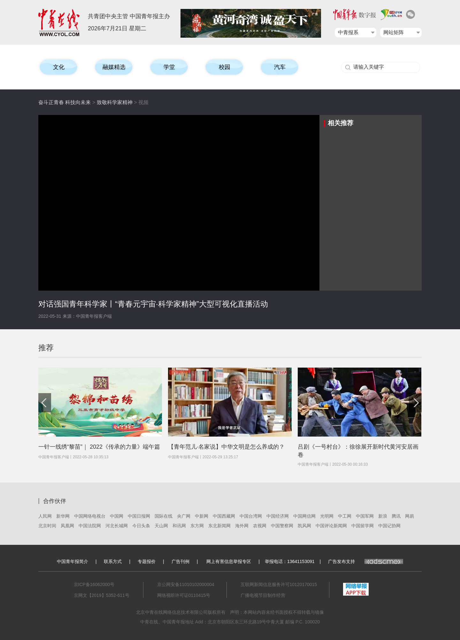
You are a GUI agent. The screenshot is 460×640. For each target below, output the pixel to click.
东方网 (197, 525)
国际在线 (163, 516)
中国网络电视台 (89, 516)
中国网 (116, 516)
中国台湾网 (251, 516)
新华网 (63, 516)
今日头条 (141, 525)
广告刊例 (180, 561)
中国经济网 (277, 516)
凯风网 (304, 525)
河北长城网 (116, 525)
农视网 (259, 525)
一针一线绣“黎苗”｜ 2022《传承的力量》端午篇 (99, 447)
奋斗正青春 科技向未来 (64, 102)
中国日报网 (139, 516)
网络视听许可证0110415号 (184, 595)
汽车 (280, 67)
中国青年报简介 (72, 561)
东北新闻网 (219, 525)
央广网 (183, 516)
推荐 (46, 347)
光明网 (327, 516)
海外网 (242, 525)
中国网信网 (304, 516)
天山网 (161, 525)
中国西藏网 (224, 516)
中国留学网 (362, 525)
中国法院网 (90, 525)
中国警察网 (282, 525)
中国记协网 (389, 525)
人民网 (45, 516)
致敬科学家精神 (115, 102)
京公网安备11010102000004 (185, 584)
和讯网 (179, 525)
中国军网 (365, 516)
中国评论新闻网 (331, 525)
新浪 (382, 516)
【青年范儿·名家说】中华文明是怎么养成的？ (226, 447)
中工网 (344, 516)
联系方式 (113, 561)
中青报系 (348, 32)
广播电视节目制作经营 (263, 595)
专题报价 (147, 561)
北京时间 (47, 525)
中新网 (201, 516)
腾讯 (396, 516)
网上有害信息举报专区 (228, 561)
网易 (409, 516)
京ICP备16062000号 (94, 584)
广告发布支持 (365, 561)
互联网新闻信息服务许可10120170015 (279, 584)
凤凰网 (67, 525)
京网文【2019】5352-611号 (101, 595)
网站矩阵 (393, 32)
